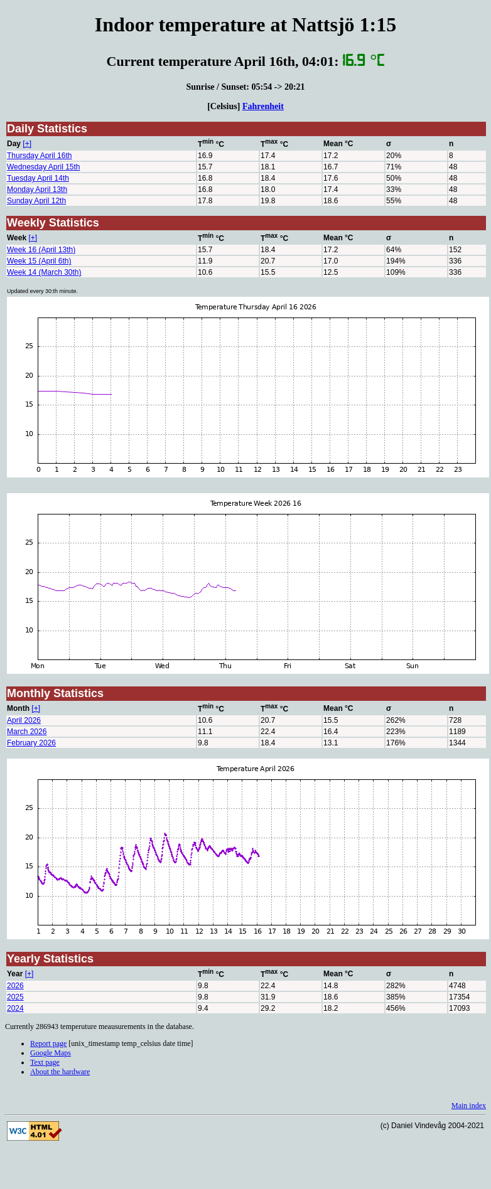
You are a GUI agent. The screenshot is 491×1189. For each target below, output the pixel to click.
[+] (27, 143)
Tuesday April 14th (38, 178)
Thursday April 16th (39, 155)
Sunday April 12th (36, 200)
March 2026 (26, 731)
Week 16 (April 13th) (41, 249)
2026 (15, 985)
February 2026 (31, 742)
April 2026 (24, 720)
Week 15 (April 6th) (39, 261)
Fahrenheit (263, 106)
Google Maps (50, 1052)
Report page (48, 1043)
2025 (15, 997)
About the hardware (60, 1071)
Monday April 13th (37, 189)
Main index (468, 1105)
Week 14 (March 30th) (44, 272)
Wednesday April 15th (43, 167)
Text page (45, 1062)
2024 (15, 1008)
